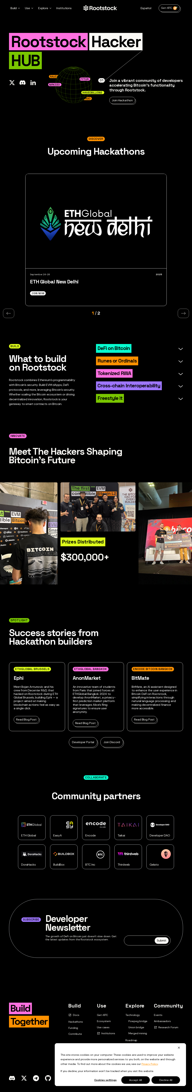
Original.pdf (79, 1077)
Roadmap (131, 1040)
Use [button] (27, 8)
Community (168, 1005)
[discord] (12, 1078)
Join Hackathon (122, 100)
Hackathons (75, 1021)
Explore (134, 1005)
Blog (128, 1046)
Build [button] (13, 8)
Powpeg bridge (137, 1021)
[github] (48, 1078)
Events (158, 1015)
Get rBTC (169, 8)
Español (146, 8)
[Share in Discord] (23, 83)
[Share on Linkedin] (33, 83)
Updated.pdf (106, 1077)
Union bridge (136, 1027)
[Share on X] (12, 83)
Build (74, 1005)
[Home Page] (100, 8)
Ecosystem (104, 1021)
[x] (24, 1078)
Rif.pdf (129, 1077)
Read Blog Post (26, 719)
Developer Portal (83, 742)
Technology (132, 1015)
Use (101, 1005)
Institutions (64, 8)
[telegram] (36, 1078)
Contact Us (102, 1058)
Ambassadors (162, 1021)
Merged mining (137, 1033)
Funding (73, 1028)
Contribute (75, 1034)
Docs (73, 1015)
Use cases (103, 1027)
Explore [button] (43, 8)
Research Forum (166, 1027)
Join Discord (112, 742)
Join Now (38, 293)
